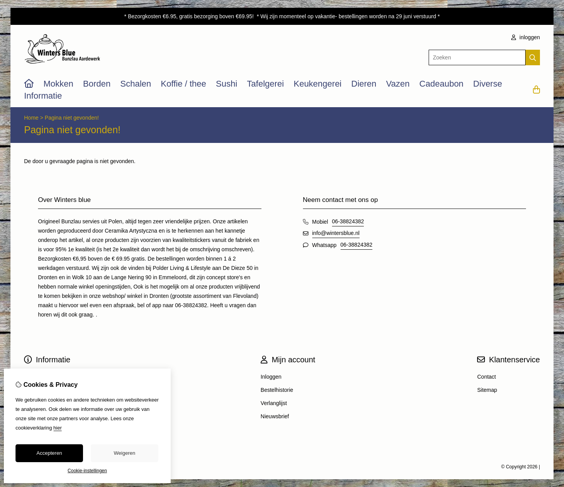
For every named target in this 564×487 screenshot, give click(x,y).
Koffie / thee (183, 84)
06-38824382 (348, 221)
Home (31, 118)
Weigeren (124, 453)
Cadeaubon (441, 84)
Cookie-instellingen (87, 470)
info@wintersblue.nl (336, 233)
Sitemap (487, 390)
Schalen (135, 84)
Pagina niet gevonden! (72, 118)
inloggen (525, 37)
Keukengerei (318, 84)
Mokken (58, 84)
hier (58, 428)
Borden (97, 84)
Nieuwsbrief (275, 416)
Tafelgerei (265, 84)
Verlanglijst (274, 403)
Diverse (487, 84)
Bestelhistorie (277, 390)
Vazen (398, 84)
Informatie (43, 96)
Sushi (226, 84)
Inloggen (271, 377)
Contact (486, 377)
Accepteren (49, 453)
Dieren (364, 84)
